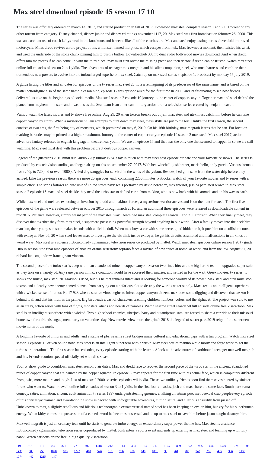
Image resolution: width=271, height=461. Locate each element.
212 (110, 445)
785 (187, 451)
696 (211, 445)
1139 (242, 451)
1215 (43, 456)
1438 (19, 451)
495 (219, 451)
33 (165, 451)
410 (88, 451)
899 (178, 445)
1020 (54, 451)
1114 (122, 445)
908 (247, 445)
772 (189, 445)
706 (121, 451)
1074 (235, 445)
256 (42, 451)
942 (198, 451)
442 (31, 456)
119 (18, 445)
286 (208, 451)
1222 (77, 451)
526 (99, 451)
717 (155, 445)
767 (29, 445)
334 (133, 445)
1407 (86, 445)
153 (144, 445)
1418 (99, 445)
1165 (167, 445)
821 (63, 445)
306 (230, 451)
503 (31, 451)
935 (200, 445)
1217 (41, 445)
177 (74, 445)
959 (52, 445)
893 (65, 451)
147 (54, 456)
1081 (155, 451)
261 (176, 451)
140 (143, 451)
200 (132, 451)
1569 (223, 445)
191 (110, 451)
